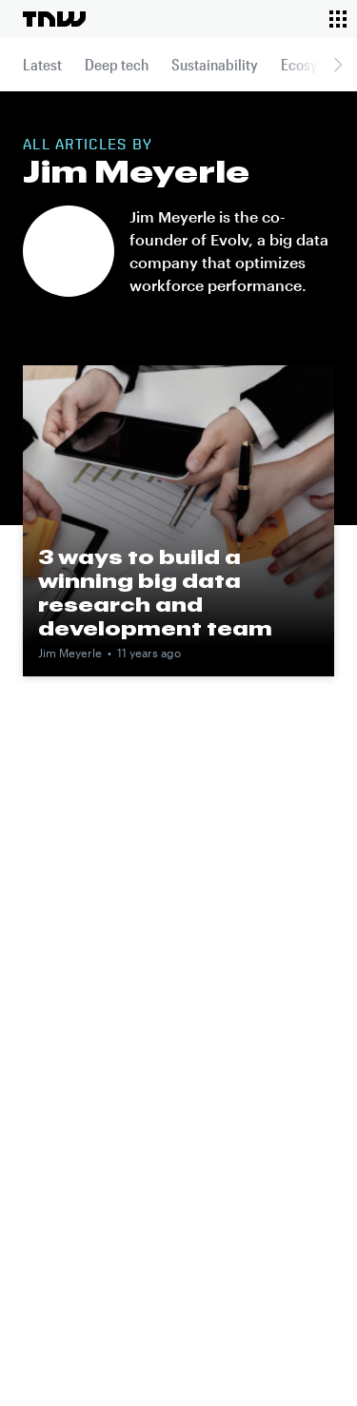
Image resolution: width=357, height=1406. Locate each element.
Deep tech (117, 64)
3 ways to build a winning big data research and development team (155, 592)
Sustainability (214, 64)
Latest (42, 64)
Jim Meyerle (70, 652)
